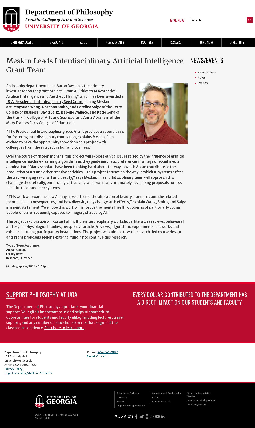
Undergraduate (22, 42)
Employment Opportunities (131, 405)
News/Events (115, 42)
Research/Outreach (19, 258)
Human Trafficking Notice (201, 400)
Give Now (177, 20)
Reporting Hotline (196, 404)
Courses (147, 42)
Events (202, 83)
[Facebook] (136, 416)
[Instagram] (147, 416)
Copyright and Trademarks (166, 393)
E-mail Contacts (97, 356)
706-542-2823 (108, 352)
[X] (142, 416)
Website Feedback (161, 401)
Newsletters (206, 72)
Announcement (16, 249)
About (84, 42)
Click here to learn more (64, 328)
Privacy (156, 397)
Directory (237, 42)
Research (176, 42)
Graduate (56, 42)
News (201, 78)
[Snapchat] (152, 416)
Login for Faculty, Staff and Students (28, 373)
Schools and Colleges (128, 393)
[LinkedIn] (163, 416)
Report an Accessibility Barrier (199, 395)
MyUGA (121, 401)
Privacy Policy (13, 369)
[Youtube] (157, 416)
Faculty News (14, 254)
